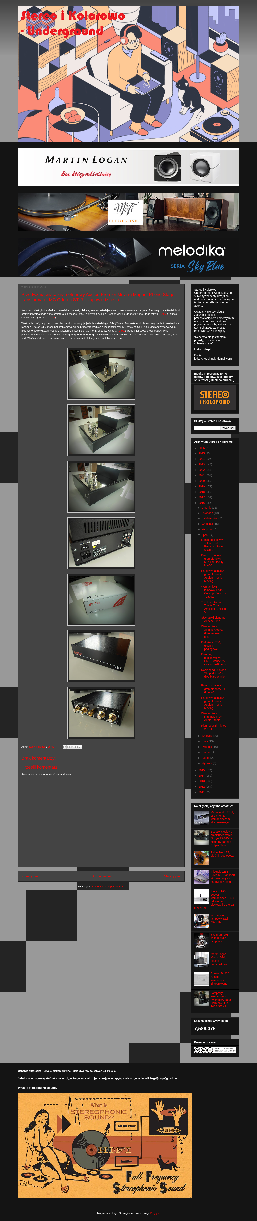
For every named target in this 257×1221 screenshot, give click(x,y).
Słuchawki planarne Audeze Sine (213, 619)
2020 (202, 480)
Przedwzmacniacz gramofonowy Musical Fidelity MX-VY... (212, 560)
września (208, 523)
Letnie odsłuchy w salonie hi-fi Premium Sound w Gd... (212, 544)
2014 (202, 775)
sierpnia (207, 529)
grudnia (207, 507)
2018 (202, 491)
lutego (206, 757)
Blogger (154, 1213)
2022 (202, 469)
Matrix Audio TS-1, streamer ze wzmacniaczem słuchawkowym (222, 817)
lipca (205, 535)
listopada (208, 513)
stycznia (207, 763)
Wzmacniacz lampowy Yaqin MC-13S (220, 919)
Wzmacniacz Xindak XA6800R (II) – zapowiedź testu (213, 631)
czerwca (207, 735)
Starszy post (172, 876)
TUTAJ (121, 330)
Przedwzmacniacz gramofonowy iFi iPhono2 (213, 689)
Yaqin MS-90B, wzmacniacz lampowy (220, 938)
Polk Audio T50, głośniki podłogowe (211, 646)
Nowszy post (30, 876)
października (210, 518)
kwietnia (207, 746)
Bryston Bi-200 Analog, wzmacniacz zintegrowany (220, 978)
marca (206, 752)
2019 (202, 486)
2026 (202, 448)
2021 (202, 475)
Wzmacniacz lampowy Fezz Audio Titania (211, 717)
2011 (202, 792)
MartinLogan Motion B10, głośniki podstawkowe (219, 959)
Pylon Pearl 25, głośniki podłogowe (223, 854)
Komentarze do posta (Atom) (108, 886)
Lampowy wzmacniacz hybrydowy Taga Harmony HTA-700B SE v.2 (221, 999)
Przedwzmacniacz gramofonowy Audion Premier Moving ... (212, 575)
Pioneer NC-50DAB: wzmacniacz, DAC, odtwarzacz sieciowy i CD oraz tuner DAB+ (214, 899)
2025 (202, 453)
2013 (202, 781)
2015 (202, 770)
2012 (202, 786)
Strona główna (102, 876)
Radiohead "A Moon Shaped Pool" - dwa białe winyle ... (213, 675)
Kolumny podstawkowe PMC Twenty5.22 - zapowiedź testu (213, 659)
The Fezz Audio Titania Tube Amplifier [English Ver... (213, 607)
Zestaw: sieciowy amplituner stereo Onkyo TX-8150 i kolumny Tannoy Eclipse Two (222, 838)
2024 (202, 458)
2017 (202, 497)
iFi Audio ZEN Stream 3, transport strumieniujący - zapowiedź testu (223, 876)
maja (205, 741)
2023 (202, 464)
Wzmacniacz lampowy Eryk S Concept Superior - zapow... (213, 591)
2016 (202, 502)
